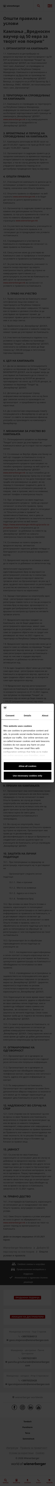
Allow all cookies (27, 766)
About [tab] (45, 715)
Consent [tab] (9, 715)
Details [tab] (27, 715)
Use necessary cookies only (27, 775)
